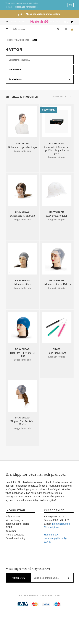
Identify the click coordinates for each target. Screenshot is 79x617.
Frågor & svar (13, 516)
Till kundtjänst (51, 527)
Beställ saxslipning (16, 538)
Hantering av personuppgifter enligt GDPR (55, 538)
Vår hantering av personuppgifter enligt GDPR (17, 524)
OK (70, 5)
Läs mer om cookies (30, 7)
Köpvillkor (11, 531)
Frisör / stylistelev (15, 534)
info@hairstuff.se (61, 524)
